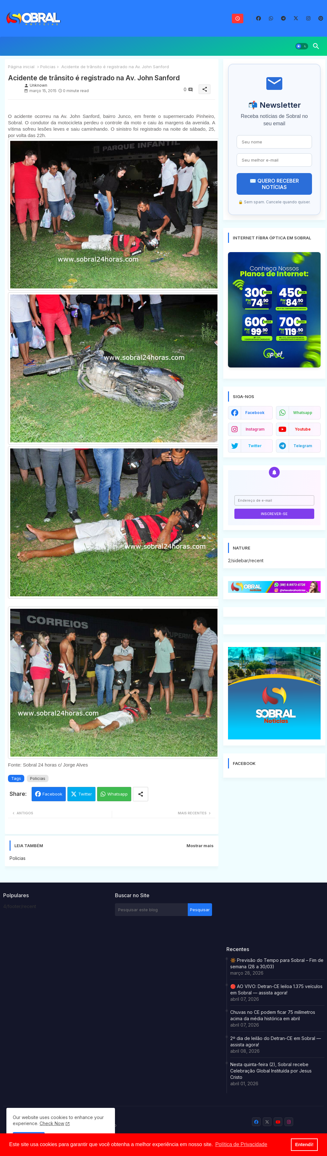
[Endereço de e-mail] (274, 500)
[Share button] (140, 794)
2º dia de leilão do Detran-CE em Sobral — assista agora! (275, 1041)
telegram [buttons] (302, 445)
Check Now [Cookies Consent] (52, 1123)
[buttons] (258, 18)
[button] (301, 46)
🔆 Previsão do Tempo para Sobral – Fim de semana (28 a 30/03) (276, 963)
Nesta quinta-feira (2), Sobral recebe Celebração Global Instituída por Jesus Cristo (271, 1071)
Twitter (85, 793)
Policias (48, 66)
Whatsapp (117, 793)
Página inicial (21, 66)
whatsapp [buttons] (302, 412)
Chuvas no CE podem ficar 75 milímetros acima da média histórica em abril (272, 1015)
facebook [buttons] (254, 412)
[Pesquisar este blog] (151, 909)
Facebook (52, 793)
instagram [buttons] (255, 429)
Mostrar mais (200, 845)
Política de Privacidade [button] (241, 1144)
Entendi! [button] (304, 1144)
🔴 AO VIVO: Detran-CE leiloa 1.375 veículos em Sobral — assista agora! (276, 989)
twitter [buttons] (255, 445)
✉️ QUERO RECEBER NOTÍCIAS (274, 184)
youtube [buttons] (303, 429)
